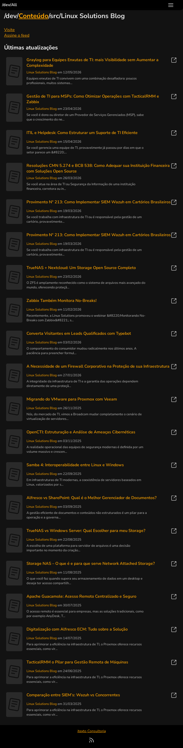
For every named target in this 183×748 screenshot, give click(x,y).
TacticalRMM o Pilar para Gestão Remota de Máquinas (77, 662)
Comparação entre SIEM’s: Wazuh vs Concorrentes (73, 695)
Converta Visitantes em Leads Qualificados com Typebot (79, 333)
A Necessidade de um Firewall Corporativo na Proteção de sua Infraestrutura (98, 366)
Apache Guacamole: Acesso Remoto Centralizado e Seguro (81, 596)
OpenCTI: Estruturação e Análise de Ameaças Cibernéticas (81, 432)
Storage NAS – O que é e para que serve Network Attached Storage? (91, 563)
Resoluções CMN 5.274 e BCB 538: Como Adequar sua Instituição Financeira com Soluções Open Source (98, 168)
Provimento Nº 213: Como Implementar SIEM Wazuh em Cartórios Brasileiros (99, 202)
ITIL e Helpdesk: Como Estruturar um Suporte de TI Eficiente (82, 133)
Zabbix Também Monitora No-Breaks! (62, 300)
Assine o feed (16, 35)
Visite (9, 30)
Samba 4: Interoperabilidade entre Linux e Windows (75, 465)
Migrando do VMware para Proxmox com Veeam (72, 399)
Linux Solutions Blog (42, 72)
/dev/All (9, 5)
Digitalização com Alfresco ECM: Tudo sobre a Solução (77, 629)
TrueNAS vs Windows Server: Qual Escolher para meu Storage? (86, 530)
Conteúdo (33, 15)
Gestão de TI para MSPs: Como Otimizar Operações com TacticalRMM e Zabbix (93, 99)
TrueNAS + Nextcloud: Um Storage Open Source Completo (81, 268)
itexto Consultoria (91, 731)
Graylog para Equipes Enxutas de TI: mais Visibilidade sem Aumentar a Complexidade (93, 62)
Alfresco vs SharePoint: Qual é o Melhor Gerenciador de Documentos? (91, 498)
